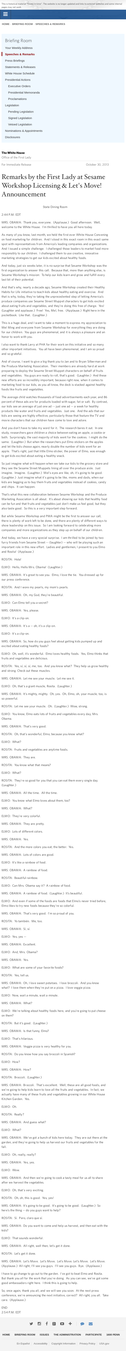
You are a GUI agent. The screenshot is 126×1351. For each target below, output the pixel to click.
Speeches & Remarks (50, 24)
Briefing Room (22, 24)
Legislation (12, 105)
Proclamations (17, 98)
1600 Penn (113, 1334)
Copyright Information (63, 1343)
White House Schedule (20, 73)
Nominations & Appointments (24, 130)
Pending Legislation (21, 111)
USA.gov (104, 1343)
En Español (23, 1343)
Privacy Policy (87, 1343)
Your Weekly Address (19, 47)
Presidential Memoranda (24, 92)
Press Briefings (15, 60)
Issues (44, 1334)
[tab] (5, 14)
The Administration (67, 1334)
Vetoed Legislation (20, 124)
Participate (94, 1334)
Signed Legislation (20, 118)
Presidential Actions (17, 79)
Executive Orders (19, 86)
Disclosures (12, 137)
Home (6, 24)
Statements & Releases (20, 67)
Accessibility (41, 1343)
